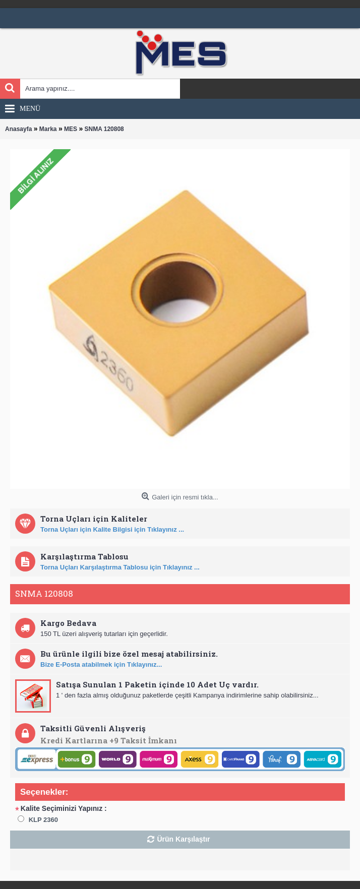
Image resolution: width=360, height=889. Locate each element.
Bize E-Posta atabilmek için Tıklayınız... (101, 664)
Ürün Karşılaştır (183, 839)
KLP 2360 (43, 819)
